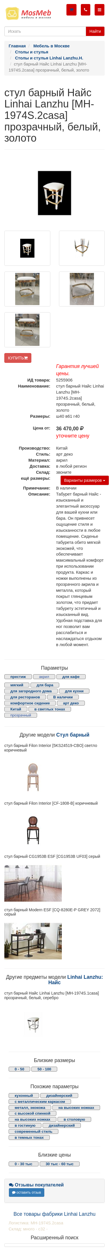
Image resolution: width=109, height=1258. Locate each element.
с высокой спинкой (32, 1113)
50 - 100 (44, 1069)
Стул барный (72, 735)
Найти (95, 31)
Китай (15, 709)
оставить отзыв (26, 1192)
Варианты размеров (84, 480)
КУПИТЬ (18, 358)
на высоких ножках (76, 1107)
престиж (18, 677)
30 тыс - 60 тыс (60, 1164)
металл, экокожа (30, 1107)
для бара (45, 685)
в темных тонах (29, 1137)
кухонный (24, 1095)
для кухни (74, 691)
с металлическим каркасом (40, 1101)
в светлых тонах (50, 709)
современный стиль (33, 1131)
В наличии (63, 697)
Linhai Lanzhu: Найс (75, 979)
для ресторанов (25, 697)
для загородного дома (31, 691)
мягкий (16, 685)
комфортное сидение (30, 703)
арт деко (71, 703)
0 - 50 (19, 1069)
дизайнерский (59, 1095)
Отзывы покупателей (36, 1184)
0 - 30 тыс (23, 1164)
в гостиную (25, 1125)
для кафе (71, 677)
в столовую (74, 1119)
